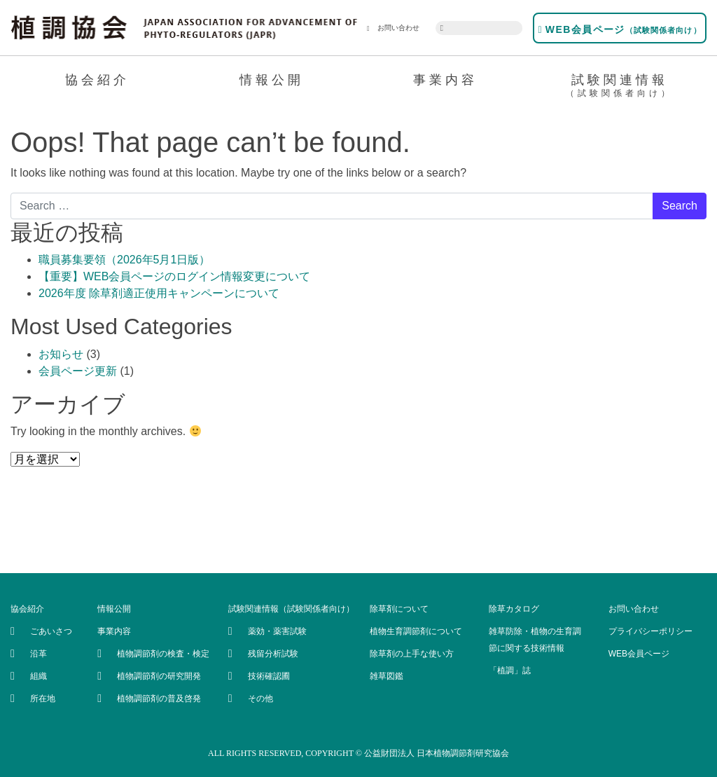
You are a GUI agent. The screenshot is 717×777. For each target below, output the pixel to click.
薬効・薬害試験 (277, 631)
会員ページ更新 (78, 371)
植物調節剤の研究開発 (159, 676)
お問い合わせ (393, 28)
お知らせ (61, 354)
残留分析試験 (273, 654)
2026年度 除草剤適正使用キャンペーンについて (159, 293)
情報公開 (271, 80)
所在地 (42, 698)
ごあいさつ (51, 631)
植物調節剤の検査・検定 (163, 654)
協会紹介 (97, 80)
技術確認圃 (269, 676)
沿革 (38, 654)
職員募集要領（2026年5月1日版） (124, 260)
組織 (38, 676)
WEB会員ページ (619, 29)
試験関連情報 (620, 87)
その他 (260, 698)
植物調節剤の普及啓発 (159, 698)
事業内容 (445, 80)
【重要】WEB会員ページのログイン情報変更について (174, 276)
